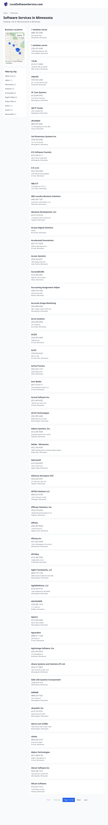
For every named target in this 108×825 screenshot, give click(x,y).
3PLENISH (35, 120)
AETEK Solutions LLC (40, 491)
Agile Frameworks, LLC (41, 570)
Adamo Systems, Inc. (40, 428)
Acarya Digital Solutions (42, 227)
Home (5, 13)
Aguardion (36, 632)
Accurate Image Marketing (43, 303)
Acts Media (36, 381)
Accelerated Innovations (42, 240)
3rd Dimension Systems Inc (43, 136)
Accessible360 (37, 271)
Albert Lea (10, 76)
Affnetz (34, 522)
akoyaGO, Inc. (37, 708)
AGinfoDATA (36, 601)
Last (85, 800)
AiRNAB (34, 692)
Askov (8, 106)
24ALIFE (34, 76)
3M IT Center (37, 108)
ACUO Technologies (40, 413)
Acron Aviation (38, 319)
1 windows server (39, 29)
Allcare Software (38, 783)
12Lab (34, 61)
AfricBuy (35, 554)
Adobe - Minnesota (40, 444)
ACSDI (34, 334)
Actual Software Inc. (40, 397)
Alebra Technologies (40, 752)
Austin (9, 110)
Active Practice (38, 366)
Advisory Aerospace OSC (42, 475)
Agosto (34, 617)
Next (79, 800)
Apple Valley (11, 97)
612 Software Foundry (41, 152)
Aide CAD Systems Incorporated (46, 679)
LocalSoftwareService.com (26, 4)
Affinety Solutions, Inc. (41, 507)
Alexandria (10, 84)
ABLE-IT (34, 183)
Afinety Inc (36, 538)
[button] (10, 43)
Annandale (10, 93)
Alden (8, 80)
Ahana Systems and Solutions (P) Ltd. (48, 664)
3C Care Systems (38, 92)
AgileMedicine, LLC (40, 585)
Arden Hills (10, 101)
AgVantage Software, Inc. (43, 648)
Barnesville (10, 114)
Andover (9, 89)
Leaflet (8, 61)
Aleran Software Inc (40, 768)
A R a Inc (35, 168)
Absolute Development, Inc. (44, 212)
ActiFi (33, 350)
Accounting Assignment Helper (45, 287)
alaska (34, 736)
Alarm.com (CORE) (39, 723)
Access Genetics (38, 256)
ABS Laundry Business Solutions (46, 196)
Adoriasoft (36, 460)
